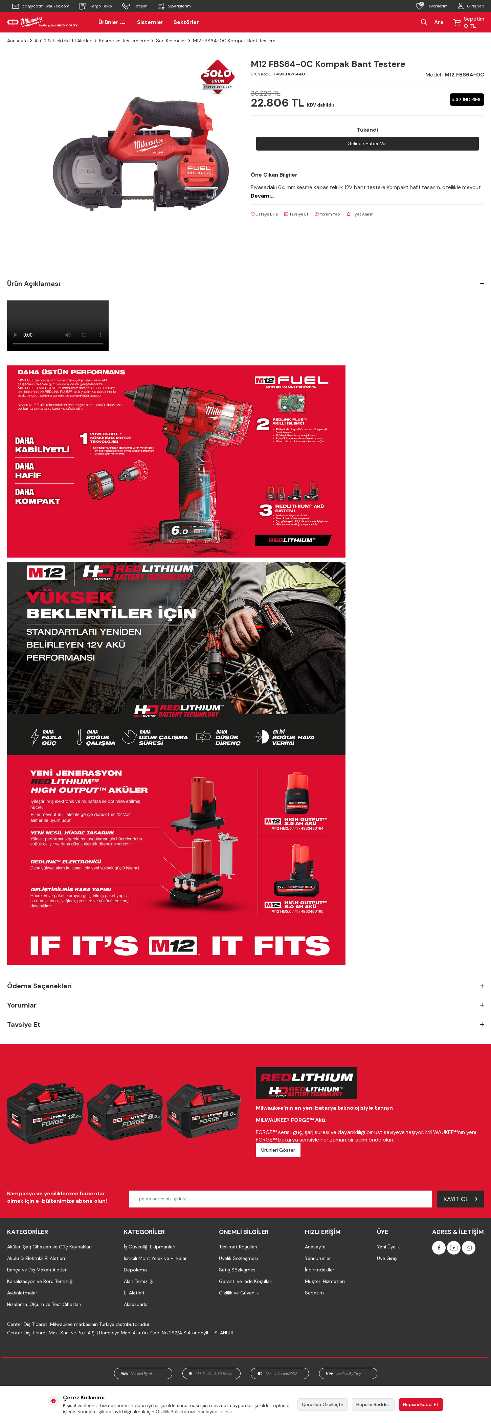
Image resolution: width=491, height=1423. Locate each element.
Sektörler (186, 22)
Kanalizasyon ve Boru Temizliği (40, 1281)
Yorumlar (245, 1005)
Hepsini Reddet (373, 1404)
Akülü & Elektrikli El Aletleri (63, 41)
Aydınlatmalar (22, 1293)
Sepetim (314, 1293)
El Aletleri (134, 1293)
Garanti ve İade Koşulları (245, 1281)
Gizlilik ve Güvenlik (239, 1293)
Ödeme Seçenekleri (245, 986)
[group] (141, 154)
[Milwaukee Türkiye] (42, 22)
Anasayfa (17, 41)
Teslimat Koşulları (238, 1247)
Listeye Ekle (264, 214)
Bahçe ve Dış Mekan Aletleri (37, 1270)
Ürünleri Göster (278, 1150)
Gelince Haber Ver (367, 143)
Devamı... (263, 195)
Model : (455, 74)
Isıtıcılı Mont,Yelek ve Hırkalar (155, 1258)
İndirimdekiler (319, 1270)
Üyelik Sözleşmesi (238, 1258)
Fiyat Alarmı (361, 214)
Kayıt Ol (460, 1199)
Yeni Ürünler (318, 1258)
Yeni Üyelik (388, 1247)
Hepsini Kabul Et (421, 1404)
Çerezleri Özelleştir (322, 1404)
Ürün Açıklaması (245, 283)
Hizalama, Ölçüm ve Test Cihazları (44, 1304)
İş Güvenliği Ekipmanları (149, 1247)
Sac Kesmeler (171, 41)
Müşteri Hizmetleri (325, 1281)
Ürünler (112, 22)
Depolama (135, 1270)
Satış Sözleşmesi (237, 1270)
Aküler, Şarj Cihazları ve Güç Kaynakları (49, 1247)
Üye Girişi (387, 1258)
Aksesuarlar (136, 1304)
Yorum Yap (327, 214)
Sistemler (150, 22)
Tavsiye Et (296, 214)
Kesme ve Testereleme (124, 41)
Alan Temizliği (138, 1281)
